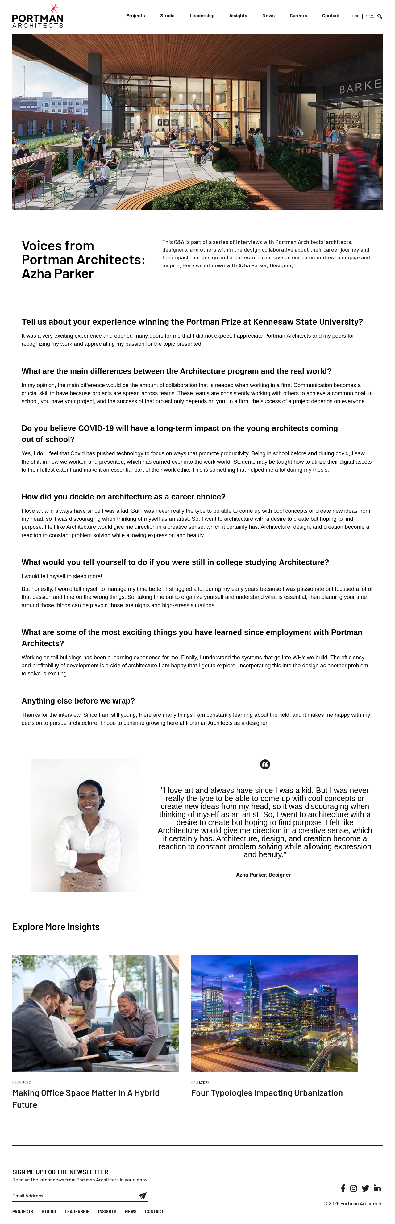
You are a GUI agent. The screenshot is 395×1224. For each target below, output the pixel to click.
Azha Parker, (254, 265)
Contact (331, 15)
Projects (135, 15)
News (268, 15)
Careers (298, 15)
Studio (167, 15)
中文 (370, 15)
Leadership (202, 15)
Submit (143, 1195)
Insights (238, 15)
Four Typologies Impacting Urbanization (267, 1092)
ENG (356, 15)
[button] (265, 875)
